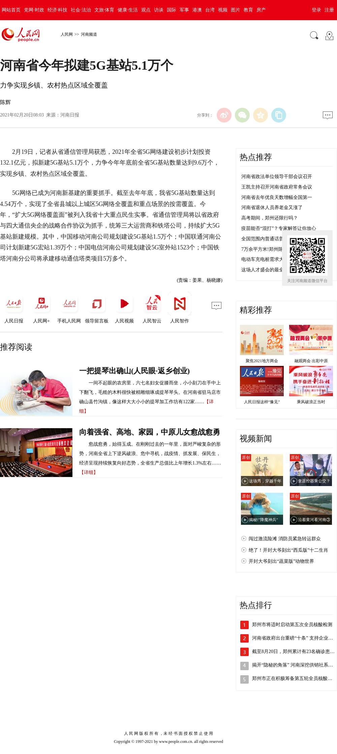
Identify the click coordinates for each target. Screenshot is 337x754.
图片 (235, 9)
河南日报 (69, 114)
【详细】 (88, 472)
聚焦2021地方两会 (262, 360)
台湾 (210, 9)
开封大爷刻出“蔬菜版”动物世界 (281, 561)
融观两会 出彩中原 (311, 360)
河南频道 (89, 34)
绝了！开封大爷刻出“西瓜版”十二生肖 (288, 550)
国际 (171, 9)
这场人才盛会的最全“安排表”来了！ (278, 269)
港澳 (197, 9)
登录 (316, 9)
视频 (222, 9)
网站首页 (11, 9)
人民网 (67, 34)
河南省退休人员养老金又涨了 (272, 207)
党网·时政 (34, 9)
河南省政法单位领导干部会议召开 (276, 176)
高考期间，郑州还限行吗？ (269, 217)
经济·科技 (58, 9)
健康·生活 (128, 9)
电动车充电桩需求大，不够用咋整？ (279, 259)
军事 (184, 9)
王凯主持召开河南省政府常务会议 (276, 187)
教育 (248, 9)
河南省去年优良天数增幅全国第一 (276, 197)
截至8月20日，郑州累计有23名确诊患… (293, 651)
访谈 (158, 9)
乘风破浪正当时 (311, 402)
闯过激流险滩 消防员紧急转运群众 (285, 538)
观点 (146, 9)
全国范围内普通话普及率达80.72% (276, 238)
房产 (261, 9)
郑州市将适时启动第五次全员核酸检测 (292, 624)
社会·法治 (81, 9)
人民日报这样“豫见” (262, 402)
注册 (329, 9)
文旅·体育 (104, 9)
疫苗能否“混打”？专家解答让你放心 (278, 228)
